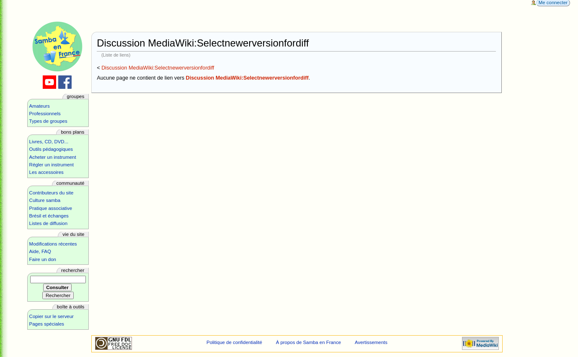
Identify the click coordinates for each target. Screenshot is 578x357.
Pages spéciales (46, 323)
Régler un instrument (51, 164)
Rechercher (72, 270)
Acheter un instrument (52, 157)
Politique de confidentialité (234, 342)
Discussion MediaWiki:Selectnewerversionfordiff (157, 68)
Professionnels (45, 113)
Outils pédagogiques (51, 149)
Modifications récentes (53, 243)
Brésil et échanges (49, 215)
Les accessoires (46, 172)
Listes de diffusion (48, 223)
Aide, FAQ (40, 251)
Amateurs (39, 106)
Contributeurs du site (51, 192)
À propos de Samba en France (308, 342)
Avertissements (371, 342)
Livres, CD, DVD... (49, 141)
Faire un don (42, 259)
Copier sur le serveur (51, 316)
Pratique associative (50, 208)
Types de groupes (48, 121)
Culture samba (44, 200)
